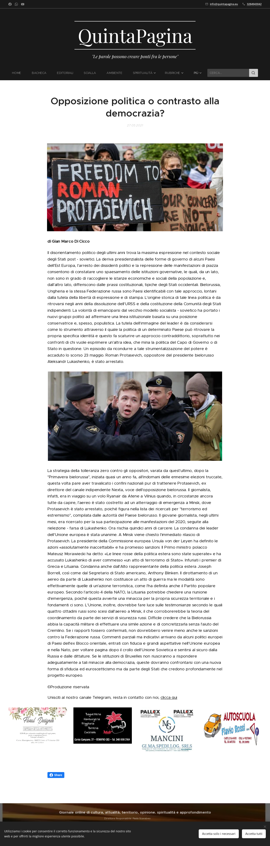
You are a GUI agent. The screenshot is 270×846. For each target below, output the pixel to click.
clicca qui (169, 697)
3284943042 (254, 4)
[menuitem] (19, 73)
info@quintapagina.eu (224, 4)
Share (56, 775)
